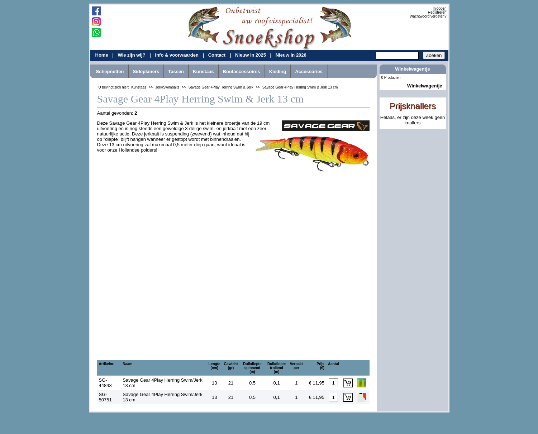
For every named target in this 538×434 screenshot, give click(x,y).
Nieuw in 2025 (251, 55)
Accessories (309, 71)
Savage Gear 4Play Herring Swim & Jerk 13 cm (300, 87)
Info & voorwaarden (177, 55)
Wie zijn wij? (132, 55)
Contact (217, 55)
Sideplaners (146, 71)
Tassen (176, 71)
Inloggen (439, 8)
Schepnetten (110, 71)
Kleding (277, 71)
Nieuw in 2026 (291, 55)
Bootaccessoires (241, 71)
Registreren (437, 12)
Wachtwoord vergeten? (428, 16)
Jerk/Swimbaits (167, 87)
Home (102, 55)
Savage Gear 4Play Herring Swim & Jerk (221, 87)
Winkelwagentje (424, 86)
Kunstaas (203, 71)
